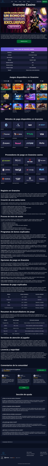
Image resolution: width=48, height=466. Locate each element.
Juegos (20, 1)
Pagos (24, 1)
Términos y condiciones (30, 453)
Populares (6, 81)
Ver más (24, 387)
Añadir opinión (41, 370)
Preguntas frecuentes (43, 453)
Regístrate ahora (24, 41)
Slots (41, 81)
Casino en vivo (18, 81)
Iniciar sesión (39, 1)
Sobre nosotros (29, 452)
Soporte (28, 1)
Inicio (12, 1)
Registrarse (45, 1)
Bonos (16, 1)
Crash (30, 81)
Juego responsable (43, 452)
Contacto (41, 455)
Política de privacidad (30, 455)
